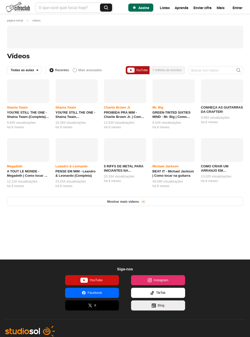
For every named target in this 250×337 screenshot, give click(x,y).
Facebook (92, 293)
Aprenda (181, 7)
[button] (36, 20)
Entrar (237, 7)
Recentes (62, 70)
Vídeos (18, 56)
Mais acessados (90, 70)
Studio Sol (30, 331)
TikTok (158, 293)
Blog (158, 305)
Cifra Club (17, 7)
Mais (220, 7)
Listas (165, 7)
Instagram (158, 280)
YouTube (137, 70)
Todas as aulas (22, 70)
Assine (143, 7)
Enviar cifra (202, 7)
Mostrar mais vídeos (123, 201)
